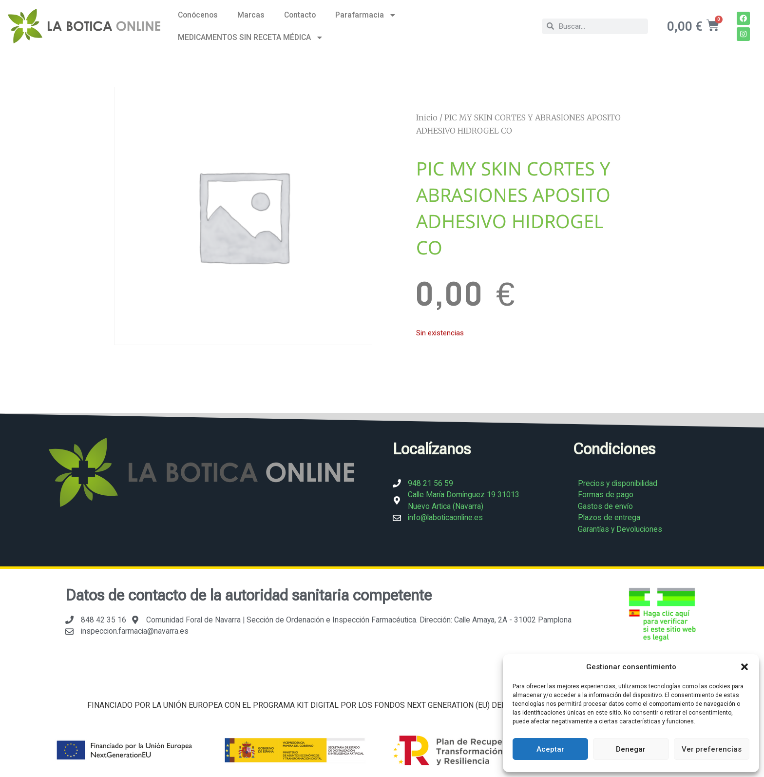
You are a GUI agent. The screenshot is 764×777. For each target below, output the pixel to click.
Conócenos (198, 14)
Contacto (300, 14)
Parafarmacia (366, 15)
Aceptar (550, 749)
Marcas (251, 14)
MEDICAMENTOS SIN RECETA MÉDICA (251, 37)
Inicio (427, 117)
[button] (744, 667)
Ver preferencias (712, 749)
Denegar (631, 749)
